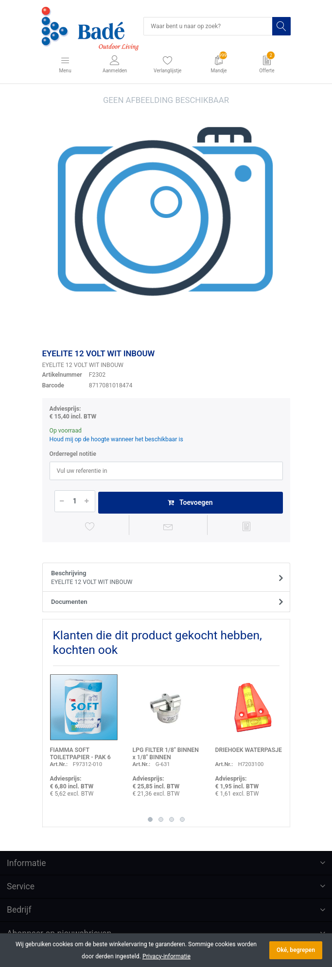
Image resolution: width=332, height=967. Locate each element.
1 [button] (150, 819)
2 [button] (160, 819)
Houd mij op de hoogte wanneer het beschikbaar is (116, 439)
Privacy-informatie (166, 956)
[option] (166, 218)
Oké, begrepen (296, 950)
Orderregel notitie (73, 453)
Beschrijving (163, 578)
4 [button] (182, 819)
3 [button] (171, 819)
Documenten (69, 601)
